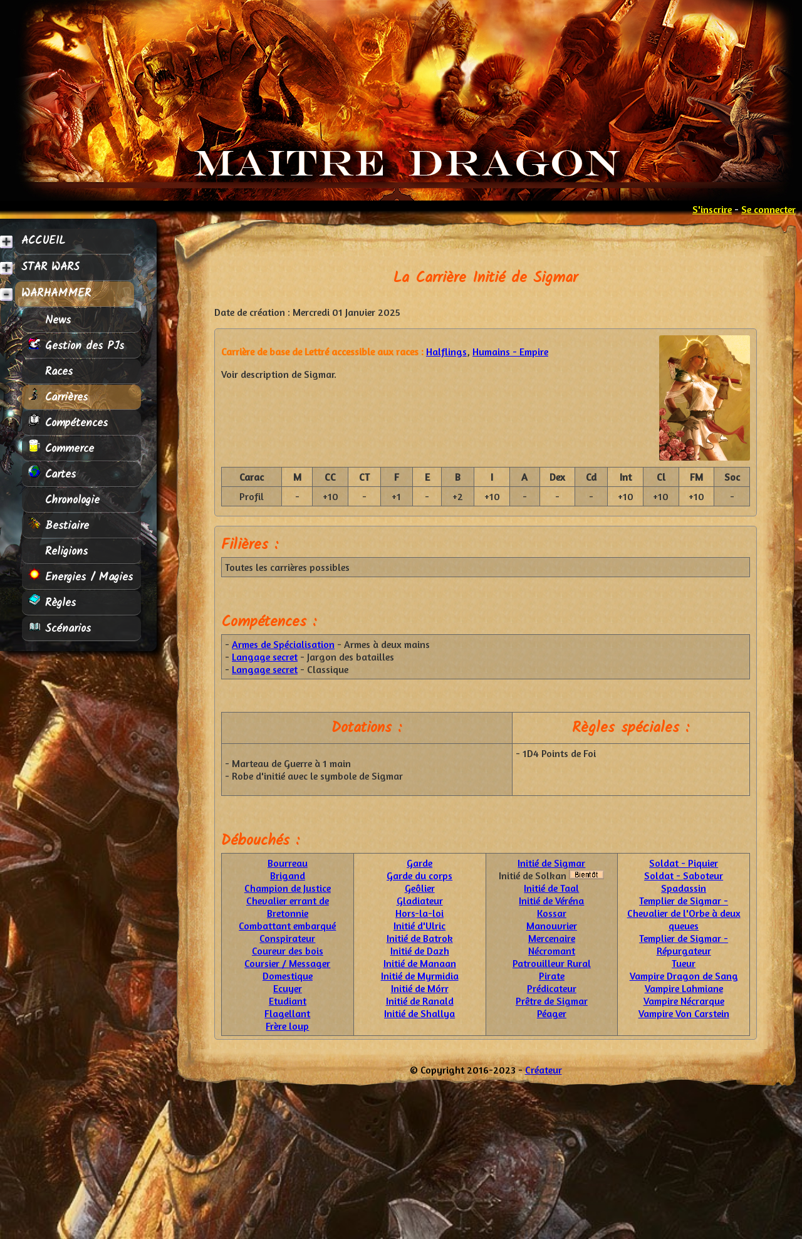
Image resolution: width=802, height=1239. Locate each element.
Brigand (287, 875)
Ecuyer (287, 988)
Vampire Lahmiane (684, 988)
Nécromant (551, 950)
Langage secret (265, 657)
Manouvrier (551, 925)
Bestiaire (58, 525)
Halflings (446, 351)
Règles (52, 602)
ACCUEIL (43, 241)
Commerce (61, 448)
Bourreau (288, 863)
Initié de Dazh (419, 950)
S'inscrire (712, 209)
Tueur (683, 963)
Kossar (551, 913)
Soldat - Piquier (683, 863)
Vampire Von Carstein (683, 1013)
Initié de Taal (551, 888)
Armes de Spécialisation (283, 644)
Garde (419, 863)
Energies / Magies (80, 577)
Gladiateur (420, 900)
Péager (551, 1013)
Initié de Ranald (420, 1001)
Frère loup (287, 1026)
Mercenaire (551, 938)
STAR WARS (50, 267)
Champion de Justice (287, 888)
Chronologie (64, 500)
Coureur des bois (287, 950)
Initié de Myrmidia (420, 976)
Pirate (552, 976)
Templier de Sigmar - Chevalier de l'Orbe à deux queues (684, 913)
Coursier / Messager (287, 963)
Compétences (68, 423)
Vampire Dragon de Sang (684, 976)
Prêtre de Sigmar (552, 1001)
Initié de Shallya (419, 1013)
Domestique (288, 976)
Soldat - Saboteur (683, 875)
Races (50, 371)
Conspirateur (287, 938)
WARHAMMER (56, 294)
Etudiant (287, 1001)
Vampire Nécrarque (683, 1001)
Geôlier (420, 888)
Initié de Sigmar (551, 863)
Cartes (52, 474)
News (49, 320)
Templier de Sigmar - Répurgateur (683, 944)
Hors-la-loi (419, 913)
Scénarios (59, 628)
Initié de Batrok (420, 938)
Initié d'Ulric (419, 925)
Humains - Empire (510, 351)
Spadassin (683, 888)
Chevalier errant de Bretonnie (287, 906)
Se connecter (768, 209)
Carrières (58, 397)
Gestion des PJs (76, 346)
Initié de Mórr (420, 988)
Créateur (543, 1070)
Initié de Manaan (419, 963)
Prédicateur (551, 988)
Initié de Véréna (551, 900)
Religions (58, 551)
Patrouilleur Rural (552, 963)
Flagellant (287, 1013)
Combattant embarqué (287, 925)
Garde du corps (419, 875)
